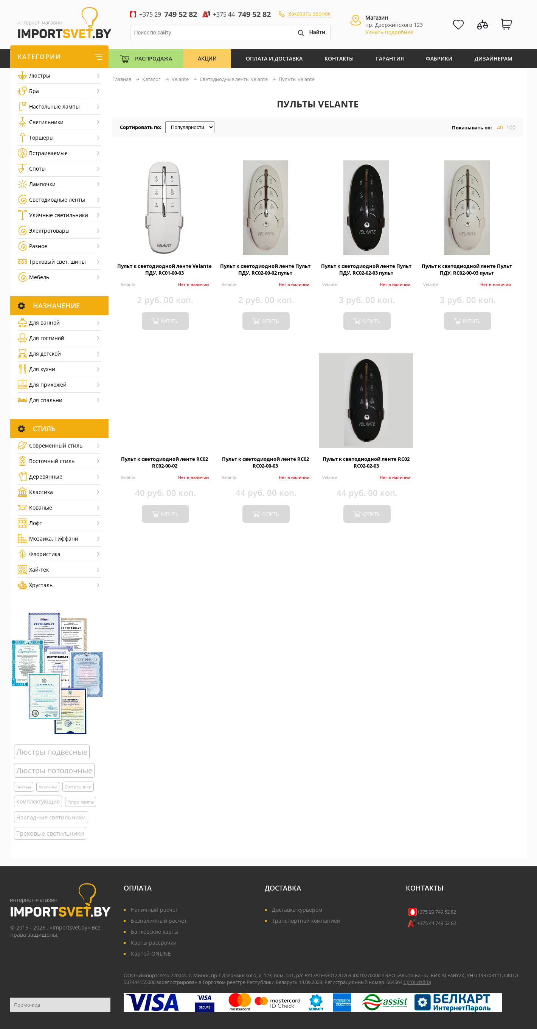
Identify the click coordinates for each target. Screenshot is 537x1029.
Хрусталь (35, 585)
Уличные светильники (53, 215)
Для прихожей (42, 384)
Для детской (39, 353)
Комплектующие (38, 801)
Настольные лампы (49, 106)
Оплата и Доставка (274, 58)
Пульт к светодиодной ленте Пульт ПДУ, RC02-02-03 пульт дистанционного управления (366, 273)
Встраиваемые (43, 153)
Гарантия (390, 58)
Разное (32, 246)
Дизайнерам (493, 58)
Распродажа (153, 58)
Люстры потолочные (54, 770)
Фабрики (439, 58)
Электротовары (44, 230)
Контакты (339, 58)
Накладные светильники (51, 817)
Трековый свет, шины (52, 261)
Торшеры (36, 137)
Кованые (35, 507)
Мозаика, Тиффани (48, 538)
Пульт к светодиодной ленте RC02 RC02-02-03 (366, 462)
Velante (128, 284)
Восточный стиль (46, 461)
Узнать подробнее (389, 32)
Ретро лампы (80, 802)
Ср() (410, 982)
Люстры (34, 75)
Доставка (283, 887)
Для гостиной (41, 338)
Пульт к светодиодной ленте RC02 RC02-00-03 (265, 462)
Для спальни (40, 400)
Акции (207, 58)
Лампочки (37, 184)
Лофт (30, 523)
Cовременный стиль (50, 445)
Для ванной (39, 322)
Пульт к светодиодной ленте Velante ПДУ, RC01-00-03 (164, 269)
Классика (35, 492)
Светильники (41, 122)
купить (169, 321)
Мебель (33, 277)
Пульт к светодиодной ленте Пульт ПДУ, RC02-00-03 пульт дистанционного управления (467, 273)
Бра (28, 91)
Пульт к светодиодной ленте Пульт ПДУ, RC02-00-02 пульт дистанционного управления (265, 273)
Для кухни (36, 369)
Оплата (138, 887)
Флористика (39, 554)
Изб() (423, 982)
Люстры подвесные (51, 752)
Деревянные (40, 476)
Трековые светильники (50, 833)
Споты (32, 168)
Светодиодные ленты (51, 199)
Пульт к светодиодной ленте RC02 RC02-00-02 (164, 462)
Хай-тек (33, 569)
